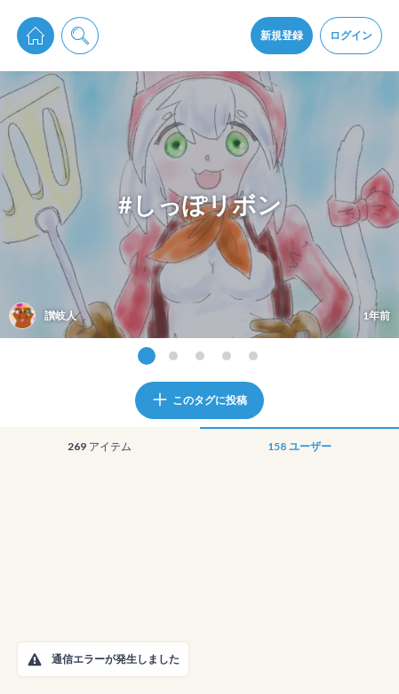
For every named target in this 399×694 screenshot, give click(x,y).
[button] (35, 659)
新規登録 (281, 35)
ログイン (351, 35)
